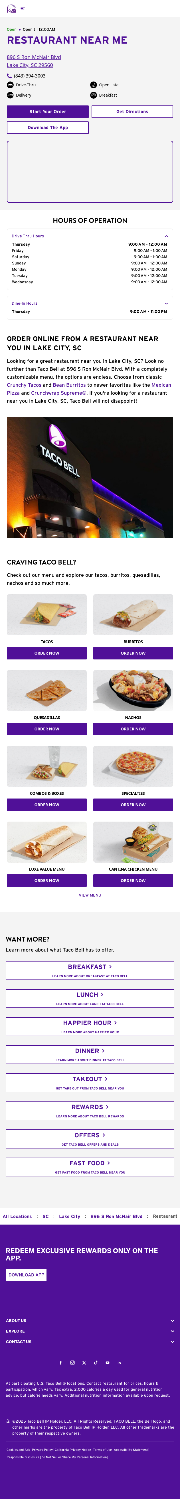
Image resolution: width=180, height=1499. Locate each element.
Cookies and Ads (18, 1449)
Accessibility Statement (131, 1449)
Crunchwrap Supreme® (58, 393)
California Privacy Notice (73, 1449)
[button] (90, 1321)
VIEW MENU (90, 895)
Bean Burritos (69, 385)
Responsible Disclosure (23, 1457)
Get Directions (132, 111)
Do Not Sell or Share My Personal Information (74, 1457)
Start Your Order (47, 111)
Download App (26, 1275)
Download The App (48, 127)
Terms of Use (102, 1449)
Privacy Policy (42, 1449)
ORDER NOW (47, 653)
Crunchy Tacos (24, 385)
